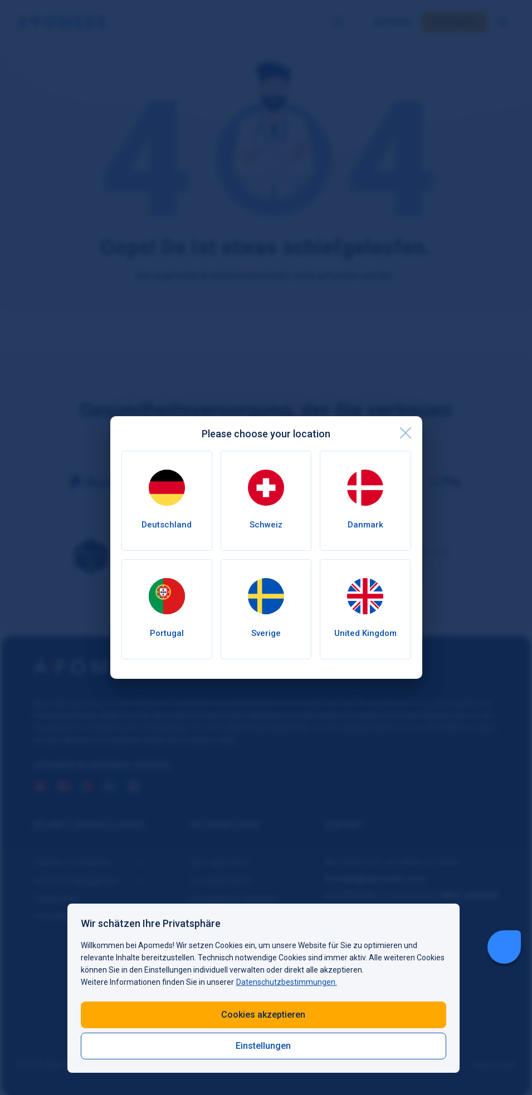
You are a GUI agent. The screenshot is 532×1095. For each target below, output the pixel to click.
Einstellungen (263, 1045)
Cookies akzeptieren (263, 1014)
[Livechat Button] (504, 947)
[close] (405, 432)
